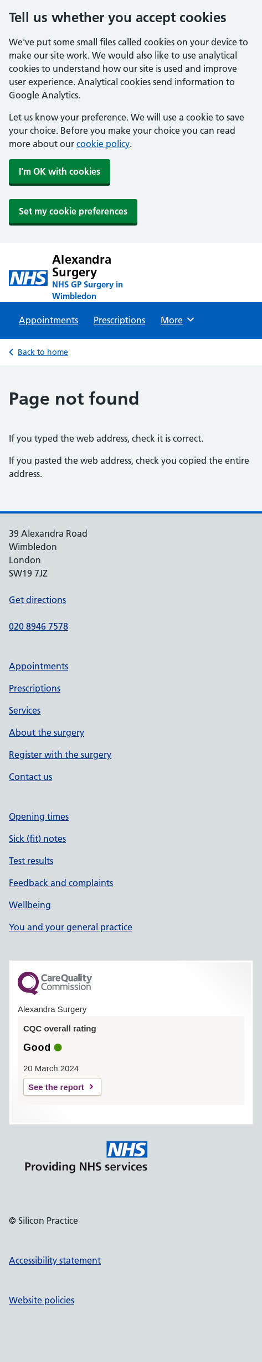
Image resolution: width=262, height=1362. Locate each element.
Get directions (37, 599)
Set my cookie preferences (73, 211)
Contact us (30, 776)
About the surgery (46, 732)
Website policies (41, 1300)
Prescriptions (119, 320)
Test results (31, 860)
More (178, 319)
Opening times (39, 816)
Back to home (43, 352)
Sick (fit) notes (37, 838)
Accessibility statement (55, 1260)
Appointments (48, 320)
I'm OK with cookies (59, 171)
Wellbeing (30, 904)
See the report (56, 1087)
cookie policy (103, 143)
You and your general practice (70, 927)
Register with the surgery (60, 754)
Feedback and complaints (61, 882)
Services (24, 710)
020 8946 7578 (38, 626)
